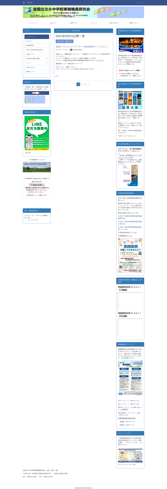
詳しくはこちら (33, 220)
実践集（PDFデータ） (127, 425)
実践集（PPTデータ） (127, 422)
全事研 (29, 3)
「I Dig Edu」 (37, 184)
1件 (70, 41)
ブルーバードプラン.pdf (127, 464)
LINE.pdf (28, 153)
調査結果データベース (75, 63)
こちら (133, 136)
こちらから (123, 73)
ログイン (141, 3)
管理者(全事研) (76, 50)
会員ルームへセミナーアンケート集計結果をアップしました (81, 47)
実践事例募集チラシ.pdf (128, 232)
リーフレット (124, 401)
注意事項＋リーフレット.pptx (130, 413)
